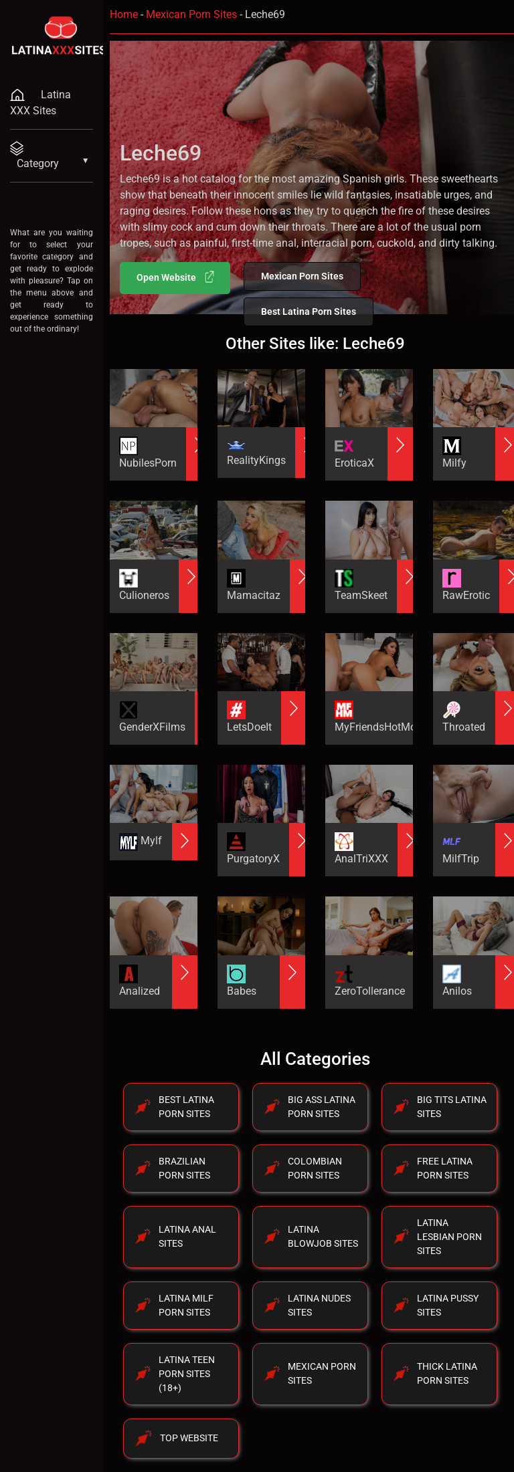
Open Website (176, 276)
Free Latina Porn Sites (445, 1168)
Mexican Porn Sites (191, 14)
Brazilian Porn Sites (184, 1168)
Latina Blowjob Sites (323, 1236)
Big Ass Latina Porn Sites (321, 1106)
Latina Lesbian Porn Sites (449, 1236)
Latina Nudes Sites (319, 1305)
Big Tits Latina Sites (452, 1106)
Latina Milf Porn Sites (186, 1305)
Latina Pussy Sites (448, 1305)
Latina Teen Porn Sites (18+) (187, 1373)
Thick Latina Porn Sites (447, 1373)
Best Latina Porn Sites (308, 311)
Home (124, 14)
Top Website (189, 1438)
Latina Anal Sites (187, 1236)
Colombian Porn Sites (315, 1168)
